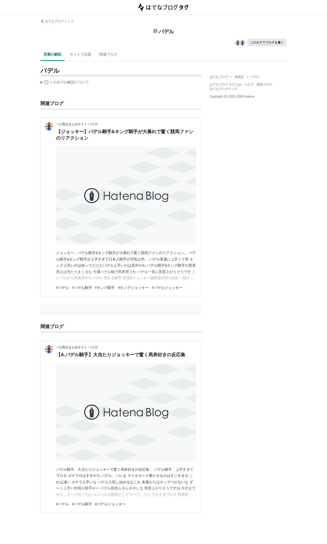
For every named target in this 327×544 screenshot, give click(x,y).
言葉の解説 (53, 54)
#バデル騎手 (82, 288)
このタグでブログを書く (267, 42)
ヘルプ (248, 84)
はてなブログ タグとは (225, 84)
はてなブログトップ (223, 89)
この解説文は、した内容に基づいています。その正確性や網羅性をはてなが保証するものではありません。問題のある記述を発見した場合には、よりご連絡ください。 (64, 83)
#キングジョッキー (133, 288)
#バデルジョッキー (167, 288)
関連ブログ (108, 54)
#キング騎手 (105, 288)
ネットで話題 (80, 54)
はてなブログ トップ (57, 21)
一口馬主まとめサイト (71, 124)
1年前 (94, 124)
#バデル (62, 288)
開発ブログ (264, 84)
